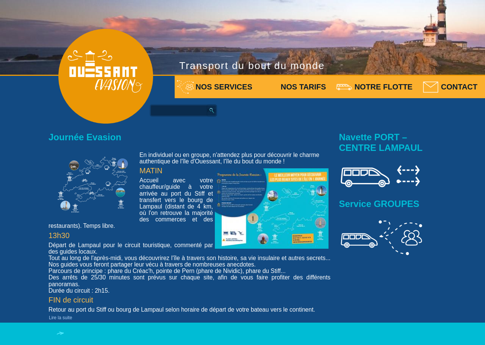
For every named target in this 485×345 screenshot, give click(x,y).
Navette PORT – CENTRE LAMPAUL (380, 142)
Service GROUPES (379, 204)
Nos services (224, 87)
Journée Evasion (84, 137)
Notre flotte (383, 87)
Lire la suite (60, 317)
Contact (459, 87)
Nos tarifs (303, 87)
